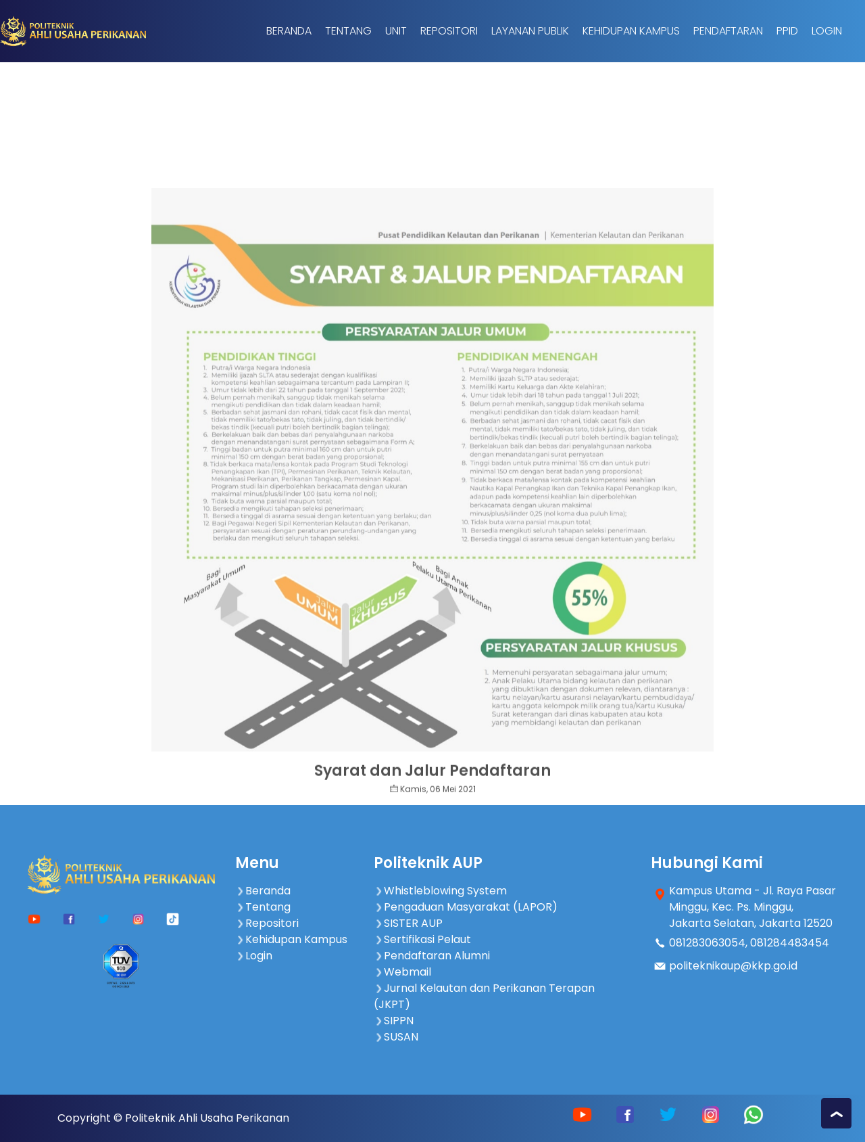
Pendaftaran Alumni (432, 955)
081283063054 (707, 943)
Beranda (289, 31)
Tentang (348, 31)
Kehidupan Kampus (631, 31)
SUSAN (396, 1037)
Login (827, 31)
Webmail (402, 972)
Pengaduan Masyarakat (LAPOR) (466, 907)
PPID (787, 31)
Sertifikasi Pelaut (422, 939)
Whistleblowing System (440, 890)
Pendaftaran (728, 31)
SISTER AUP (408, 923)
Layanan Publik (530, 31)
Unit (396, 31)
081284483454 (789, 943)
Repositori (449, 31)
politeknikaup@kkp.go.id (733, 966)
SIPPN (394, 1020)
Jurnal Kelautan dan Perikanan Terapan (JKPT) (484, 996)
